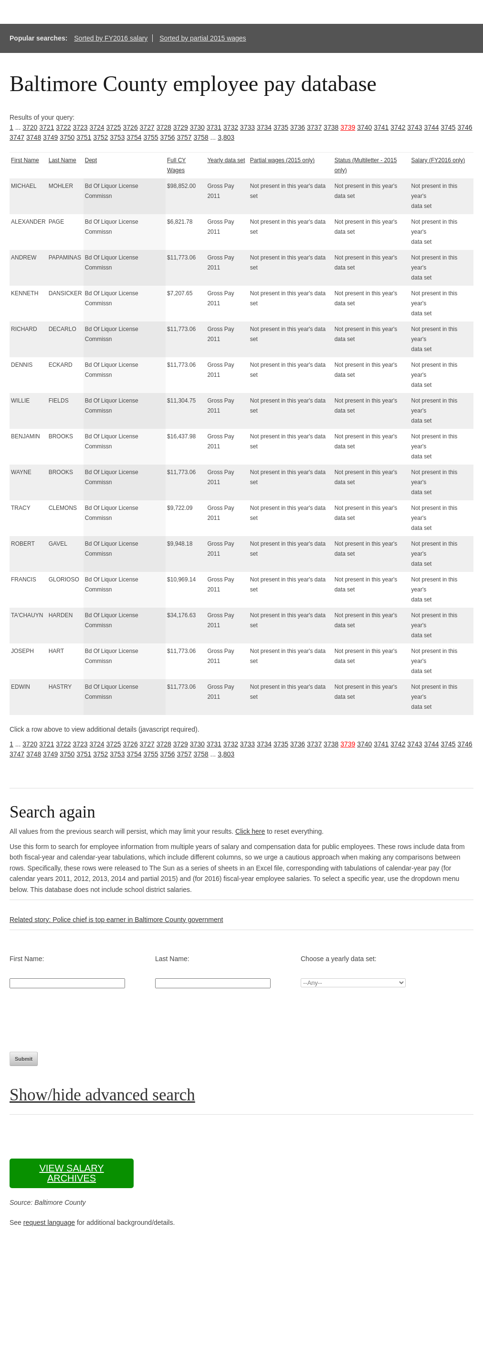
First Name (25, 160)
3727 (147, 127)
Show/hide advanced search (102, 1095)
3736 (297, 127)
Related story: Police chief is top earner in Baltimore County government (116, 919)
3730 (197, 127)
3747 (17, 137)
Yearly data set (226, 160)
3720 (29, 127)
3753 (117, 137)
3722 (63, 127)
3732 (230, 127)
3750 (67, 137)
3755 (150, 137)
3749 (50, 137)
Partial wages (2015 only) (282, 160)
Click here (250, 831)
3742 (397, 127)
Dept (91, 160)
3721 (46, 127)
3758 (201, 137)
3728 (164, 127)
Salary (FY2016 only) (438, 160)
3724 (96, 127)
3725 (113, 127)
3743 (414, 127)
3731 (214, 127)
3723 (80, 127)
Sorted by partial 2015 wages (202, 38)
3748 (33, 137)
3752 (100, 137)
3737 (314, 127)
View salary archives (71, 1173)
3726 (130, 127)
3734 (264, 127)
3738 (331, 127)
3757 (184, 137)
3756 (167, 137)
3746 (464, 127)
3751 (83, 137)
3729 (180, 127)
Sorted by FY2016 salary (110, 38)
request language (49, 1222)
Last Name (62, 160)
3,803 (226, 137)
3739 (347, 127)
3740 (364, 127)
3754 (133, 137)
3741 (381, 127)
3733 (247, 127)
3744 (431, 127)
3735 (280, 127)
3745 (448, 127)
